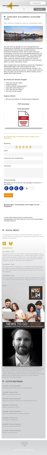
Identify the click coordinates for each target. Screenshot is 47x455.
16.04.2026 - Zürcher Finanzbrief (11, 398)
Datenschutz (24, 444)
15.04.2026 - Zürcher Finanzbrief (11, 411)
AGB (24, 445)
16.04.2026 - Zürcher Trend (9, 405)
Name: (6, 150)
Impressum (24, 442)
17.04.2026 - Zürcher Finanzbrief (11, 386)
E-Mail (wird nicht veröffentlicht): (14, 158)
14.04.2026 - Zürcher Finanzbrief (11, 424)
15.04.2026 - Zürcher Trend (9, 418)
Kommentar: (7, 166)
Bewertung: (7, 143)
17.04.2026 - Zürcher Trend (9, 392)
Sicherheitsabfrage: (10, 180)
